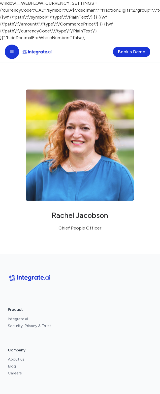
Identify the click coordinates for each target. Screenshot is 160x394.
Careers (15, 373)
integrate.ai (18, 318)
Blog (12, 366)
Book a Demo (131, 51)
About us (16, 359)
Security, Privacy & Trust (29, 325)
